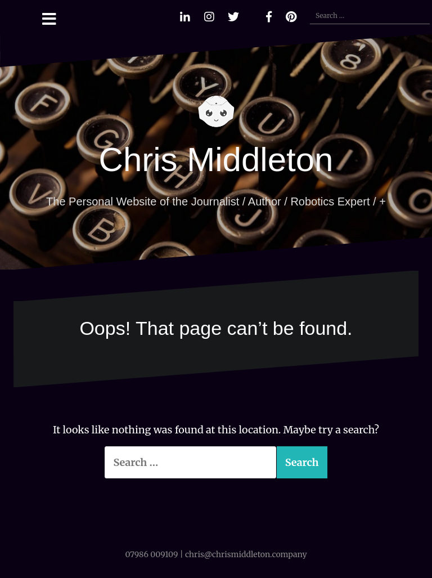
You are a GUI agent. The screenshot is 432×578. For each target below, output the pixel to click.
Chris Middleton (216, 159)
